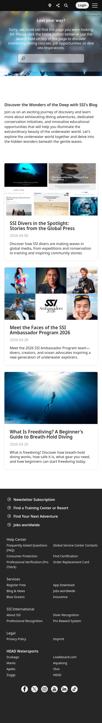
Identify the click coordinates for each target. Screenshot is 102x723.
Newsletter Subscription (31, 499)
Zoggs (11, 675)
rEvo (56, 669)
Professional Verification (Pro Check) (27, 564)
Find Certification (65, 556)
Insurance (60, 597)
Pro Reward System (67, 621)
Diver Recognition (66, 615)
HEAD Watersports (22, 651)
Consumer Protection (22, 556)
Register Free (16, 585)
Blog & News (16, 591)
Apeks (11, 669)
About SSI (14, 615)
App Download (63, 585)
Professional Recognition (25, 621)
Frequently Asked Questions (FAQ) (27, 547)
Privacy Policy (16, 639)
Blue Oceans (16, 597)
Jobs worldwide (24, 524)
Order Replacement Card (71, 562)
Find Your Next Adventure (33, 516)
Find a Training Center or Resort (38, 508)
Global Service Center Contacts (75, 545)
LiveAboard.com (65, 657)
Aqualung (60, 663)
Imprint (58, 639)
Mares (11, 663)
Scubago (13, 657)
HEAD (57, 675)
